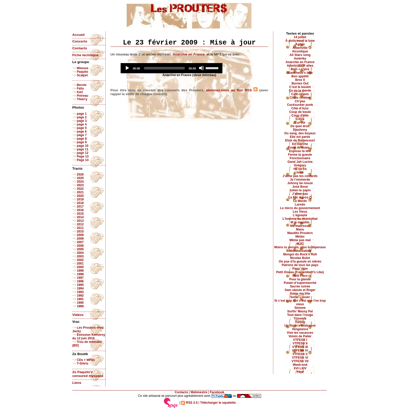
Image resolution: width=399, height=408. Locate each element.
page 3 (82, 121)
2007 (80, 242)
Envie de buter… (300, 147)
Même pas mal (300, 240)
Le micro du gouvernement (300, 208)
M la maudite (300, 222)
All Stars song (300, 55)
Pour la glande (300, 279)
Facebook (217, 392)
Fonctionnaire (300, 158)
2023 (80, 185)
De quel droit (300, 126)
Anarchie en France (300, 62)
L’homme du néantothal (299, 219)
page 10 (83, 146)
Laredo (300, 204)
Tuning (300, 322)
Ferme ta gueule (300, 154)
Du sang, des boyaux (300, 133)
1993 (80, 292)
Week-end (300, 365)
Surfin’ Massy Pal (300, 311)
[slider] (164, 68)
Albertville (299, 48)
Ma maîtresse (300, 226)
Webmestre (199, 392)
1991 (80, 299)
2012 (80, 224)
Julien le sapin (300, 190)
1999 (80, 270)
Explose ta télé (300, 151)
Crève (300, 119)
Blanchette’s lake (300, 73)
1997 (80, 278)
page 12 (83, 153)
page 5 (82, 128)
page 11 (83, 149)
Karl (80, 92)
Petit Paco (299, 276)
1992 (80, 295)
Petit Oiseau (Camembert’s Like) (300, 272)
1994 (80, 288)
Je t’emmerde (300, 179)
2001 (80, 263)
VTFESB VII (300, 361)
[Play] (127, 68)
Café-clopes (300, 94)
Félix (80, 88)
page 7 (82, 135)
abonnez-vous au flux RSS (232, 90)
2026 (80, 174)
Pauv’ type (300, 268)
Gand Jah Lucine (300, 162)
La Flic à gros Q (300, 197)
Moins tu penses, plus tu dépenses (300, 247)
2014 (80, 217)
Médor (300, 236)
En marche (300, 144)
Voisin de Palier (300, 336)
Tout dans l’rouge (300, 315)
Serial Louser (300, 297)
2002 (80, 260)
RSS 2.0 (189, 402)
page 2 (82, 117)
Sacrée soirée (300, 286)
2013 (80, 221)
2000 (80, 267)
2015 (80, 213)
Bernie (82, 85)
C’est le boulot (300, 87)
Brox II (300, 80)
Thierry (82, 99)
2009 (80, 235)
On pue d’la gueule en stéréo (300, 261)
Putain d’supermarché (300, 283)
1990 (80, 302)
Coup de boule (300, 112)
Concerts (79, 41)
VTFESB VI (300, 357)
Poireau (82, 95)
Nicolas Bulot (300, 258)
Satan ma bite (300, 293)
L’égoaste (300, 215)
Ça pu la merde (300, 90)
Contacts (79, 48)
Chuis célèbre (300, 97)
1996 (80, 281)
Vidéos (77, 315)
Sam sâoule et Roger (299, 290)
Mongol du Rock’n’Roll (300, 254)
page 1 (82, 113)
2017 (80, 206)
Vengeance (300, 329)
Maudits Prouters (300, 233)
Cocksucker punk (300, 105)
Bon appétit (299, 76)
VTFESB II (300, 343)
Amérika (300, 58)
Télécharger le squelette (218, 402)
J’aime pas (300, 194)
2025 (80, 178)
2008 (80, 238)
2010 (80, 231)
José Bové (300, 186)
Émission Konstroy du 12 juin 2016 (88, 336)
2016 (80, 210)
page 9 (82, 142)
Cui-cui (300, 122)
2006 (80, 245)
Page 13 (83, 156)
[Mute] (201, 68)
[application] (171, 68)
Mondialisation (300, 251)
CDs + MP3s (86, 360)
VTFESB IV (300, 350)
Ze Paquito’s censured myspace (87, 374)
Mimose (83, 68)
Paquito (82, 72)
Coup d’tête (299, 115)
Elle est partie (300, 137)
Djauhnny (300, 130)
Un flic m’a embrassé (300, 325)
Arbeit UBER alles (300, 65)
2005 (80, 249)
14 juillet (300, 37)
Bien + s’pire (300, 69)
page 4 (82, 124)
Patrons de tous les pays (300, 265)
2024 (80, 181)
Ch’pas (300, 101)
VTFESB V (300, 354)
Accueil (78, 35)
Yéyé (300, 372)
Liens (76, 383)
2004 (80, 253)
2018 (80, 203)
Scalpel (82, 75)
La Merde (300, 201)
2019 (80, 199)
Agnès (300, 44)
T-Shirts (83, 363)
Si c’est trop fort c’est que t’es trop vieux (300, 302)
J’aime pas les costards (299, 176)
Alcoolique (300, 51)
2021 (80, 192)
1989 (80, 306)
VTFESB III (300, 347)
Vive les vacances (300, 332)
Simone (300, 308)
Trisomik (300, 318)
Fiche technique (85, 55)
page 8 (82, 138)
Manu (300, 229)
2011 (80, 228)
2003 (80, 256)
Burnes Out (300, 83)
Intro (299, 172)
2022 (80, 189)
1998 (80, 274)
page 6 (82, 131)
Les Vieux (300, 211)
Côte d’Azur (300, 108)
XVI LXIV (300, 368)
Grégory (300, 165)
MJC (300, 243)
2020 (80, 196)
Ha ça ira (299, 169)
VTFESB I (300, 340)
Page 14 (83, 160)
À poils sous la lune (300, 40)
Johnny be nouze (300, 183)
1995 (80, 285)
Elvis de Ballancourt (300, 140)
